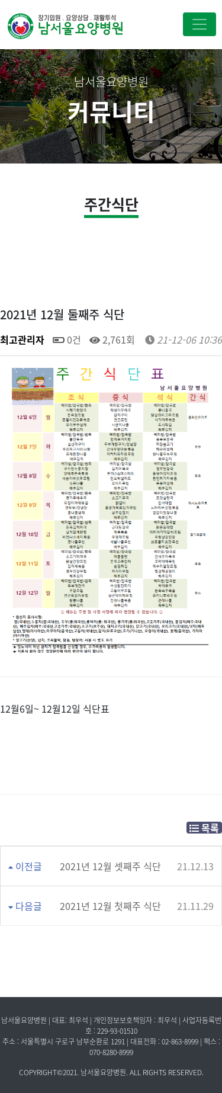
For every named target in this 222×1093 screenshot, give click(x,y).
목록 (204, 828)
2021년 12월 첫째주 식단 (110, 906)
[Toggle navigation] (199, 24)
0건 (67, 339)
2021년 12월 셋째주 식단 (110, 866)
